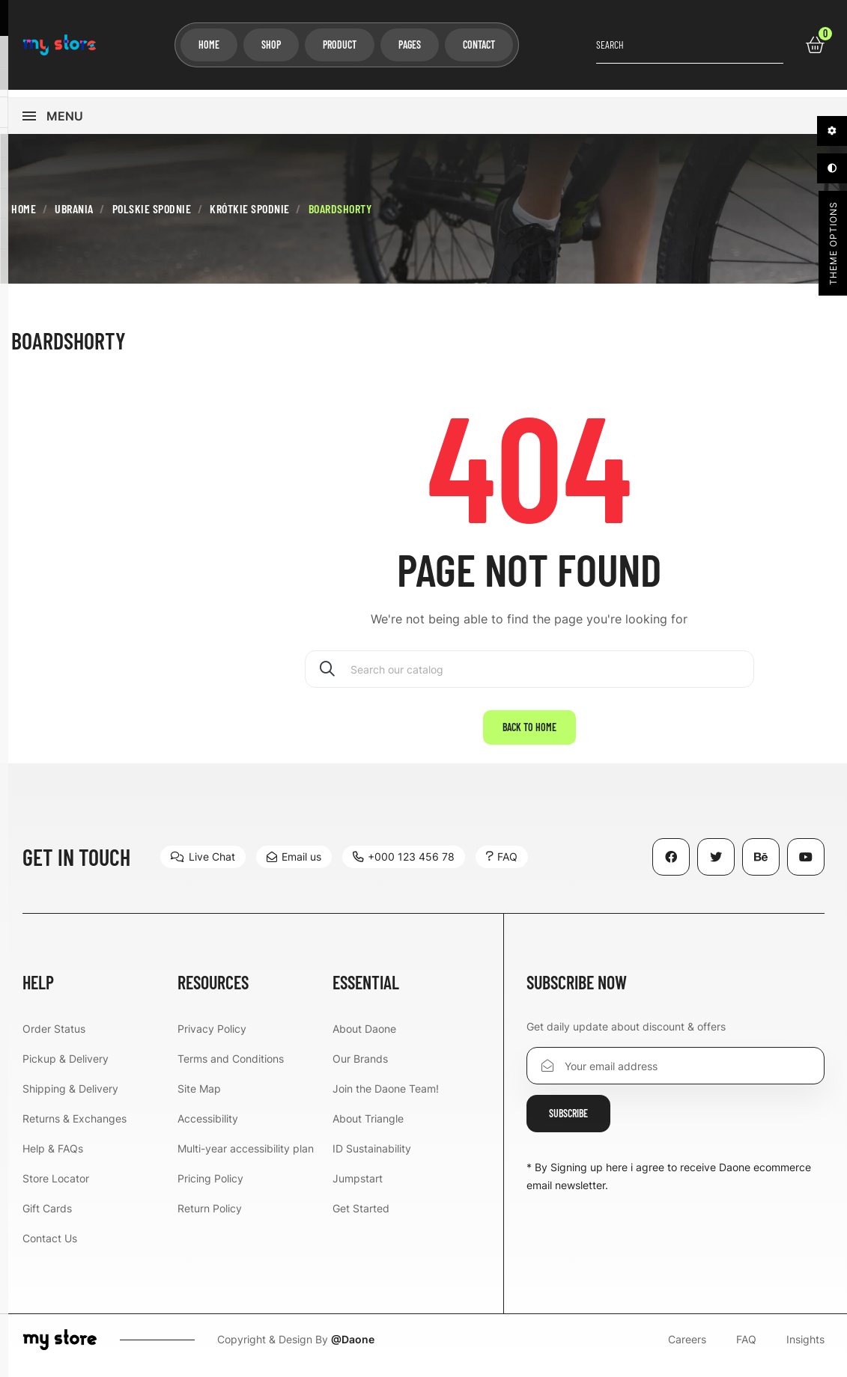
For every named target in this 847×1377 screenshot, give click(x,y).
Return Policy (209, 1217)
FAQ (746, 1348)
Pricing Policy (210, 1187)
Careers (687, 1348)
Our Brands (360, 1067)
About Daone (364, 1037)
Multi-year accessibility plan (245, 1157)
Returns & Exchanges (74, 1127)
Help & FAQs (52, 1157)
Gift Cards (47, 1217)
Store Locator (55, 1187)
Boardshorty (68, 349)
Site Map (199, 1097)
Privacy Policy (211, 1037)
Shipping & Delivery (70, 1097)
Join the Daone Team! (386, 1097)
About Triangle (368, 1127)
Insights (805, 1348)
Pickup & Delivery (65, 1067)
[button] (203, 866)
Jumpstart (358, 1187)
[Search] (529, 678)
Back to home (529, 736)
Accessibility (207, 1127)
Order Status (53, 1037)
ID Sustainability (372, 1157)
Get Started (361, 1217)
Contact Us (49, 1247)
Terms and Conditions (230, 1067)
